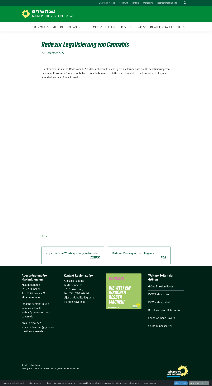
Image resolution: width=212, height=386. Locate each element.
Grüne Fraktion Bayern (161, 286)
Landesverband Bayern (161, 318)
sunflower (44, 368)
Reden (44, 236)
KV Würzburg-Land (159, 294)
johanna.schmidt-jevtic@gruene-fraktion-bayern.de (36, 312)
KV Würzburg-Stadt (159, 302)
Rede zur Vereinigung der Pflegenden (139, 255)
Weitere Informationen (199, 383)
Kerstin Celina (43, 12)
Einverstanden (180, 383)
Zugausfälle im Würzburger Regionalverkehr (73, 255)
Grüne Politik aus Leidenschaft (53, 16)
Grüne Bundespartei (160, 326)
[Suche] (181, 3)
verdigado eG (73, 368)
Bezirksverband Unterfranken (165, 310)
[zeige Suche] (185, 3)
